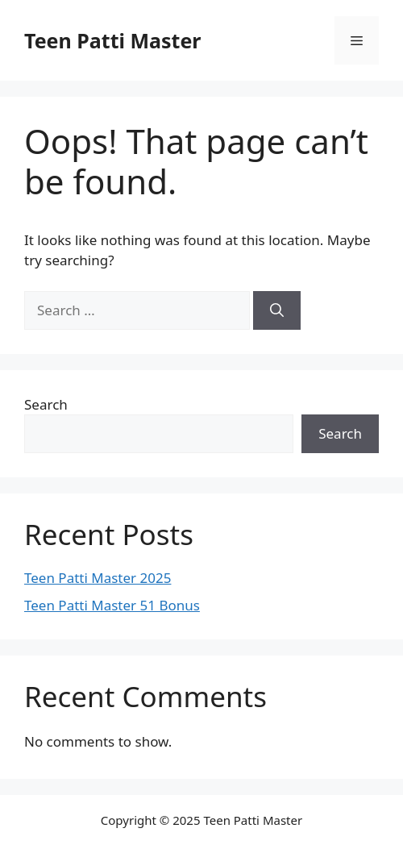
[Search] (277, 310)
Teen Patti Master (113, 40)
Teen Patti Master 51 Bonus (112, 605)
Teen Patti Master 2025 (97, 577)
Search (46, 404)
